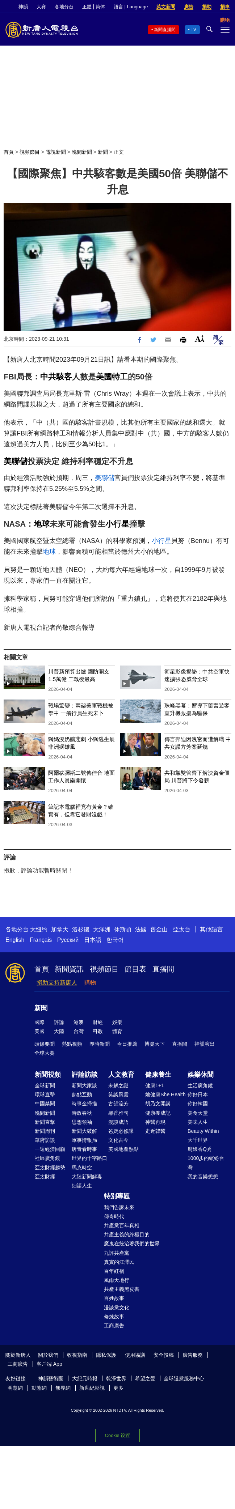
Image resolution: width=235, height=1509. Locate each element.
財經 (98, 1022)
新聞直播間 (165, 29)
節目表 (135, 969)
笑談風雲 (118, 1094)
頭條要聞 (44, 1044)
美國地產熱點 (123, 1149)
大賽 (41, 6)
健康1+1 (154, 1085)
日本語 (92, 940)
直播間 (163, 969)
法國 (141, 929)
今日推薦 (127, 1044)
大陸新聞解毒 (87, 1176)
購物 (90, 982)
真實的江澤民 (119, 1262)
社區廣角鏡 (47, 1158)
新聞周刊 (45, 1131)
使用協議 (135, 1355)
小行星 (117, 523)
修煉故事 (114, 1316)
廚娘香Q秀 (200, 1149)
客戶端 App (49, 1364)
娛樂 (117, 1022)
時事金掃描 (84, 1103)
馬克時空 (82, 1167)
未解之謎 (118, 1085)
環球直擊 (45, 1094)
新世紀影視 (92, 1388)
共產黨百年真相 (121, 1225)
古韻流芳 (118, 1103)
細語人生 (82, 1186)
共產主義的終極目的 (127, 1234)
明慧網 (15, 1388)
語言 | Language (131, 6)
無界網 (63, 1388)
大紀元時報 (84, 1378)
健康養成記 (158, 1113)
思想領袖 (82, 1122)
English (14, 940)
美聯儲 (16, 461)
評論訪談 (85, 1074)
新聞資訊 (69, 969)
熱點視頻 (72, 1044)
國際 (39, 1022)
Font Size (199, 339)
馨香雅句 (118, 1113)
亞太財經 (45, 1176)
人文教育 (121, 1074)
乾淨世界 (116, 1378)
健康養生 (158, 1074)
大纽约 (38, 929)
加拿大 (59, 929)
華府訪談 (45, 1140)
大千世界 (198, 1140)
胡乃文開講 (158, 1103)
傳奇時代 (114, 1216)
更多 (118, 1388)
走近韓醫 (155, 1131)
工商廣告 (114, 1326)
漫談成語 (118, 1122)
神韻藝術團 (50, 1378)
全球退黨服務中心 (184, 1378)
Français (41, 940)
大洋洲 (101, 929)
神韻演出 (204, 1044)
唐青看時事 (84, 1149)
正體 (87, 6)
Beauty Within (203, 1131)
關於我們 (48, 1355)
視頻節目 (30, 152)
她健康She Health (165, 1094)
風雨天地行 (116, 1280)
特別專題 (117, 1196)
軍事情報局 (84, 1140)
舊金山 (159, 929)
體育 (117, 1031)
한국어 (115, 940)
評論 (59, 1022)
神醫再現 (155, 1122)
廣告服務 (192, 1355)
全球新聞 (45, 1085)
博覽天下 (154, 1044)
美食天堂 (198, 1113)
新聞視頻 (48, 1074)
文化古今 (118, 1140)
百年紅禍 (114, 1271)
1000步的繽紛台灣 (206, 1162)
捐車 (225, 6)
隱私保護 (106, 1355)
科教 (98, 1031)
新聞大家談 (84, 1085)
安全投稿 (164, 1355)
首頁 (9, 152)
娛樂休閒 (201, 1074)
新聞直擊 (45, 1122)
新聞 (103, 152)
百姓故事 (114, 1298)
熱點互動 (82, 1094)
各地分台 (64, 6)
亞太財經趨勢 (50, 1167)
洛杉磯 (80, 929)
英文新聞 (165, 6)
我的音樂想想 (203, 1176)
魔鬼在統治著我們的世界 (132, 1243)
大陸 (59, 1031)
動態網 (39, 1388)
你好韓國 (198, 1103)
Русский (68, 940)
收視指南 (77, 1355)
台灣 (79, 1031)
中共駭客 (56, 376)
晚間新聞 (82, 152)
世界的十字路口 (89, 1158)
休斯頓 (122, 929)
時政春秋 (82, 1113)
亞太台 (181, 929)
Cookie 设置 (117, 1435)
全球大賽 (44, 1053)
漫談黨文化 (116, 1307)
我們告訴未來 (119, 1207)
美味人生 (198, 1122)
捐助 (206, 6)
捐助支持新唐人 (57, 982)
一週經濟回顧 (50, 1149)
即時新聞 (99, 1044)
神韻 (23, 6)
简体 (100, 6)
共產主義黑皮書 (121, 1289)
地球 (42, 523)
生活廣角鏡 (200, 1085)
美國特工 (112, 376)
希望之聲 (145, 1378)
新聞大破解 (84, 1131)
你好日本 (198, 1094)
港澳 (79, 1022)
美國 (39, 1031)
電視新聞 (56, 152)
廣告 (188, 6)
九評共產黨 (116, 1253)
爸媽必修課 (121, 1131)
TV (193, 29)
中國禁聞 (45, 1103)
